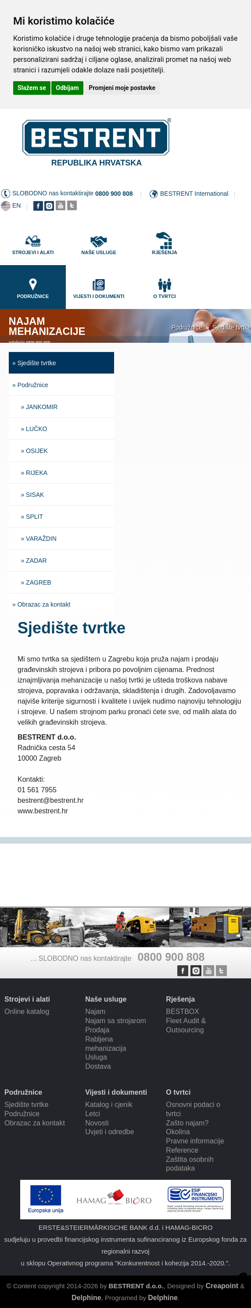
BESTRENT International (194, 193)
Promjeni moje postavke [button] (122, 87)
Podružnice (187, 327)
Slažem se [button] (32, 87)
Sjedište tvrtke (231, 327)
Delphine (86, 1297)
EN (16, 205)
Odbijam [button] (67, 87)
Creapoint (221, 1286)
